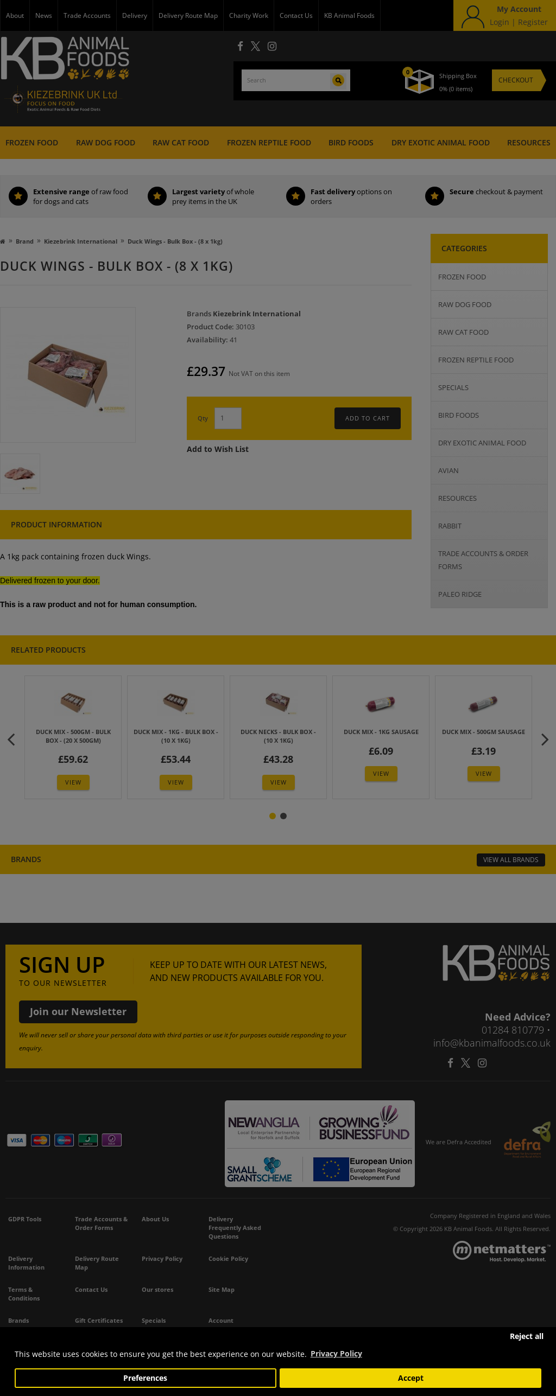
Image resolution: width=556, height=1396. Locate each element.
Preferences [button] (145, 1378)
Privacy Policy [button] (336, 1353)
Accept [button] (411, 1378)
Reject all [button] (527, 1336)
